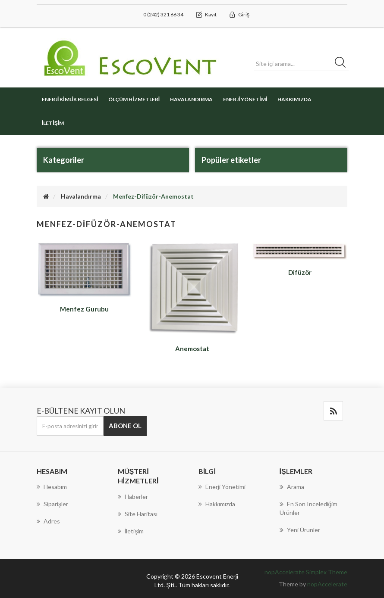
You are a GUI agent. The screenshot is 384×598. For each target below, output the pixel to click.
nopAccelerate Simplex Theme (305, 572)
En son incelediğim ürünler (309, 508)
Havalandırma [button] (191, 99)
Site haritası (137, 513)
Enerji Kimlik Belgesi (70, 99)
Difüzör (300, 272)
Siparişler (52, 504)
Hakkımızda (294, 99)
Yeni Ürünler (300, 530)
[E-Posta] (70, 426)
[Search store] (301, 63)
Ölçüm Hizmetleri (134, 99)
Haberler (133, 496)
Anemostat (192, 348)
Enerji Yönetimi (245, 99)
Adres (48, 521)
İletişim (53, 123)
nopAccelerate (327, 584)
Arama (292, 487)
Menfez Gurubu (84, 309)
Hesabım (52, 486)
